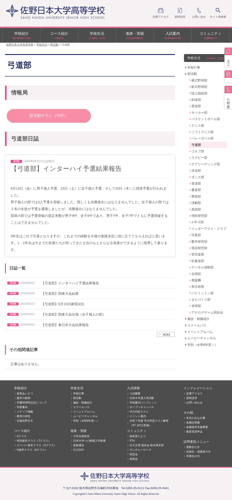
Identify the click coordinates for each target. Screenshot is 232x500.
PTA (132, 440)
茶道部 (196, 183)
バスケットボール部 (205, 119)
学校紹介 (21, 36)
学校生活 (97, 36)
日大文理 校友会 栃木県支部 (147, 445)
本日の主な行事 (195, 418)
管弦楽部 (197, 254)
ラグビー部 (199, 157)
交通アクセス (194, 393)
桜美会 (134, 458)
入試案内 (172, 36)
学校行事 (193, 67)
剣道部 (196, 99)
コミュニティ (210, 36)
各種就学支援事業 (197, 427)
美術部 (196, 209)
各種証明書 (193, 422)
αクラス (22, 436)
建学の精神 (23, 398)
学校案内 (22, 407)
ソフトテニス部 (202, 132)
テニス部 (197, 125)
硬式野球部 (199, 80)
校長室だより (138, 436)
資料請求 (191, 398)
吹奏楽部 (197, 261)
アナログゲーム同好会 (207, 312)
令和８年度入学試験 (142, 398)
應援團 (196, 280)
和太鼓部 (197, 286)
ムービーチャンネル (201, 338)
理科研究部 (199, 216)
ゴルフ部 (197, 151)
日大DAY (78, 449)
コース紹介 (59, 36)
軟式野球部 (199, 87)
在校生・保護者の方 (198, 451)
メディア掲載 (25, 411)
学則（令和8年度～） (202, 345)
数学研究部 (199, 241)
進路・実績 (135, 36)
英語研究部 (199, 248)
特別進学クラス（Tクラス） (34, 440)
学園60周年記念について (32, 402)
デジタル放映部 (202, 267)
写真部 (196, 235)
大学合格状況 (81, 436)
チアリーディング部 (205, 164)
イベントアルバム (200, 332)
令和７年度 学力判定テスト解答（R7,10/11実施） (149, 423)
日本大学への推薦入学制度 (89, 440)
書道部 (196, 190)
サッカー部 (199, 112)
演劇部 (196, 203)
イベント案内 (138, 416)
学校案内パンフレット (143, 402)
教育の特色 (23, 416)
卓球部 (196, 306)
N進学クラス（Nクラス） (32, 449)
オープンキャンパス (142, 407)
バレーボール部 (202, 138)
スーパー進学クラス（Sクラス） (37, 445)
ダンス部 (197, 177)
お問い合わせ (194, 402)
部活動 (192, 74)
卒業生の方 (193, 456)
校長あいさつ (25, 393)
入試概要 (135, 393)
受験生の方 (193, 447)
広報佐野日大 (25, 420)
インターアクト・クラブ (208, 228)
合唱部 (196, 274)
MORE (167, 334)
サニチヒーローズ (140, 449)
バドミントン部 (202, 293)
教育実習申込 (194, 431)
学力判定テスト (139, 411)
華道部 (196, 196)
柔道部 (196, 106)
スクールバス (196, 325)
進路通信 (78, 445)
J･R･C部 (197, 222)
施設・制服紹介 (198, 319)
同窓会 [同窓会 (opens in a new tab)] (134, 454)
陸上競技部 (199, 93)
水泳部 (196, 170)
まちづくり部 (200, 299)
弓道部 (196, 145)
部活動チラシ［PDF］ (48, 116)
